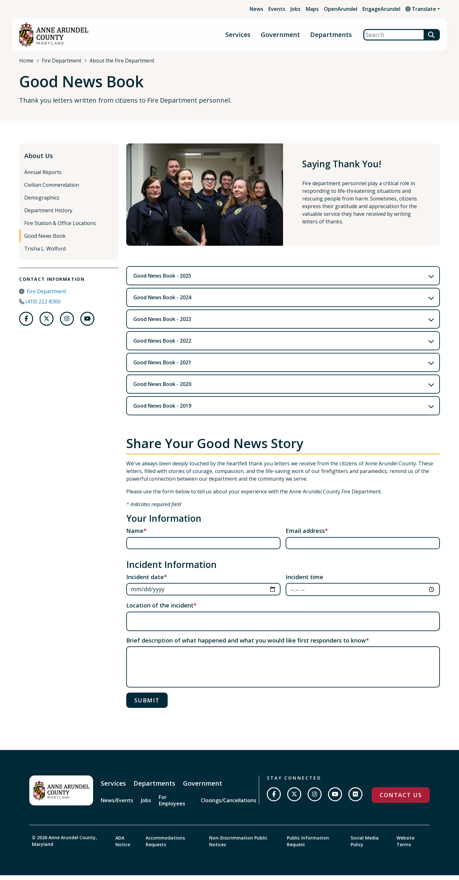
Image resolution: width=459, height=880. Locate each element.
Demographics (41, 203)
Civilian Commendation (51, 190)
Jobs (295, 8)
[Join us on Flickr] (355, 800)
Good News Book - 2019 (162, 411)
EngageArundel (381, 8)
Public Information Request (308, 846)
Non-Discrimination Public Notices (238, 846)
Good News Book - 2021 (162, 367)
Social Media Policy (365, 846)
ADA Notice (122, 846)
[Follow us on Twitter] (47, 324)
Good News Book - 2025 (162, 281)
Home (26, 60)
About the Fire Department (122, 60)
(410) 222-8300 (43, 306)
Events (276, 8)
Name (134, 536)
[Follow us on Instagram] (67, 324)
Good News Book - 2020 (162, 389)
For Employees (172, 805)
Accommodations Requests (165, 846)
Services (238, 35)
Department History (48, 215)
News (256, 8)
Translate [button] (420, 8)
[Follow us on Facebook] (26, 324)
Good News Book (45, 241)
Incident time (304, 582)
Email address (305, 536)
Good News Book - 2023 (162, 324)
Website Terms (405, 846)
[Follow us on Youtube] (87, 324)
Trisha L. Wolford (45, 254)
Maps (312, 8)
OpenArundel (340, 8)
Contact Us (401, 800)
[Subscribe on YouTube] (335, 800)
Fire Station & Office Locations (60, 228)
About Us (38, 161)
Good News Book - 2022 (162, 346)
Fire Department (61, 60)
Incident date (145, 582)
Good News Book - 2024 (162, 302)
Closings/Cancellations (228, 805)
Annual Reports (43, 177)
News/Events (117, 805)
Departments (331, 35)
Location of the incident (159, 611)
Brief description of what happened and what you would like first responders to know (246, 646)
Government (280, 35)
